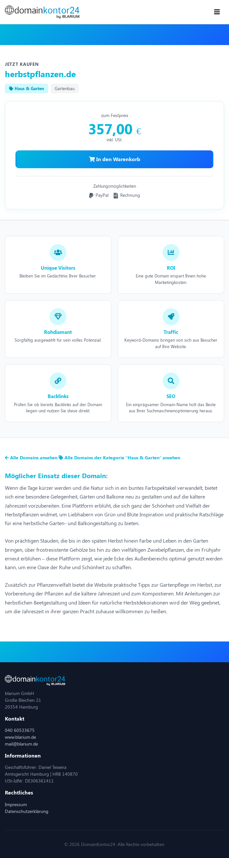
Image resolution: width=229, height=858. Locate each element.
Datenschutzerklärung (26, 811)
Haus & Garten (26, 88)
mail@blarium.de (21, 744)
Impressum (16, 804)
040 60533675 (20, 730)
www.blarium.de (20, 737)
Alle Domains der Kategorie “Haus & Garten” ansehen (119, 457)
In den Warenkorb (114, 159)
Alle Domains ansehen (32, 457)
